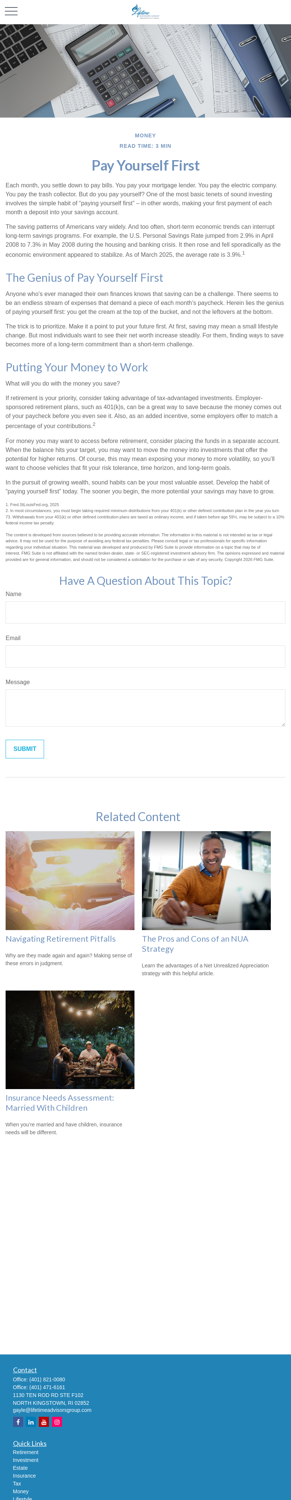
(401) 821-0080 (47, 1379)
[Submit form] (25, 749)
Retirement (25, 1452)
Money (21, 1491)
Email (13, 638)
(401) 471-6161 (47, 1387)
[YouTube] (44, 1422)
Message (18, 682)
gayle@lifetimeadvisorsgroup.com (52, 1410)
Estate (20, 1468)
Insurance (24, 1476)
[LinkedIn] (31, 1422)
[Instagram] (57, 1422)
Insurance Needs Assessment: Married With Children (60, 1102)
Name (14, 594)
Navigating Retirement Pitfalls (61, 938)
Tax (17, 1484)
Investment (25, 1460)
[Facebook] (18, 1422)
